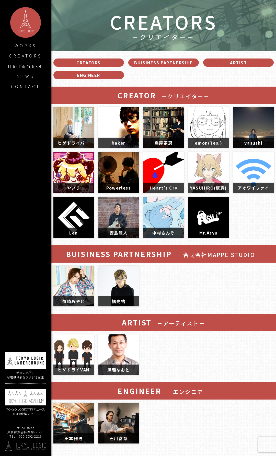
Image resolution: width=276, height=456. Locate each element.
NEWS (26, 76)
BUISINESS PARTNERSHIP (163, 63)
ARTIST (238, 63)
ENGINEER (88, 75)
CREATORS (25, 56)
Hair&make (25, 66)
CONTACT (25, 86)
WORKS (26, 45)
